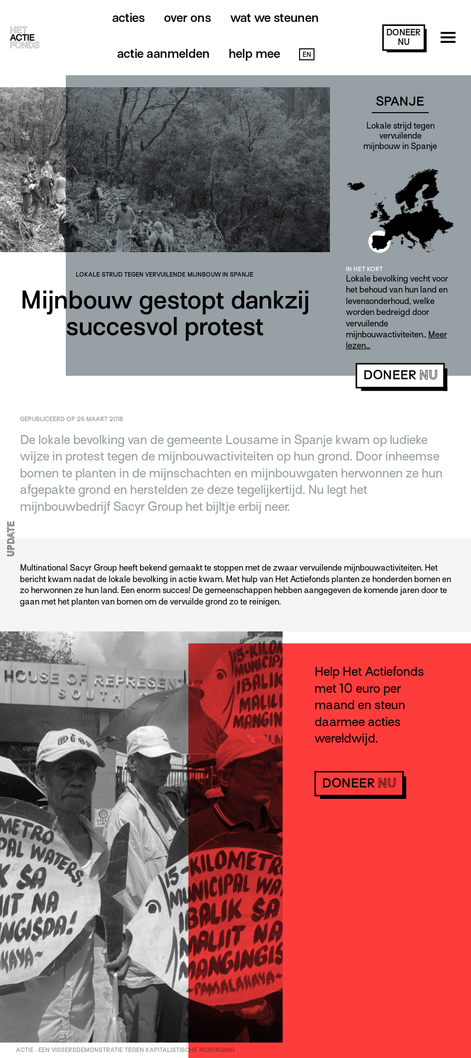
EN (307, 54)
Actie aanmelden (163, 53)
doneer (403, 37)
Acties (128, 17)
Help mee (254, 53)
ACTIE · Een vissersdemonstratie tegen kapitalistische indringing (125, 1050)
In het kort (364, 269)
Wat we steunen (274, 17)
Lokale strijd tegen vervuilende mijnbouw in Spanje (165, 274)
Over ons (187, 17)
